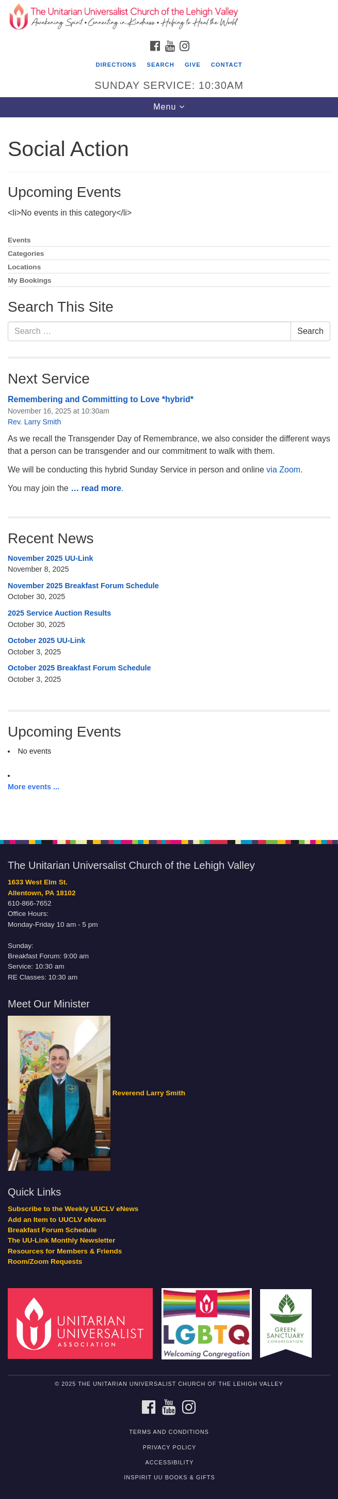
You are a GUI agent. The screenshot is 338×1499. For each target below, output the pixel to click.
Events (19, 240)
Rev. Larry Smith (34, 422)
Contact (227, 65)
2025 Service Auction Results (59, 613)
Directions (115, 65)
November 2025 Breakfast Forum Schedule (83, 586)
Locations (24, 267)
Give (193, 65)
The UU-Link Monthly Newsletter (61, 1240)
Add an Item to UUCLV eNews (57, 1219)
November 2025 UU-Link (50, 558)
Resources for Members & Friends (65, 1251)
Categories (26, 253)
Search (160, 65)
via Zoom (283, 469)
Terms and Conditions (169, 1432)
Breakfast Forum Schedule (52, 1230)
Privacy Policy (170, 1447)
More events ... (33, 787)
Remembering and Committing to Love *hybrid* (101, 399)
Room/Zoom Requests (45, 1261)
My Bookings (30, 280)
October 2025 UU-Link (46, 640)
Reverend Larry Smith (148, 1093)
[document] (169, 473)
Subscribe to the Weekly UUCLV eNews (73, 1209)
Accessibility (170, 1462)
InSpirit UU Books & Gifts (169, 1477)
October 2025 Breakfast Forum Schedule (79, 668)
